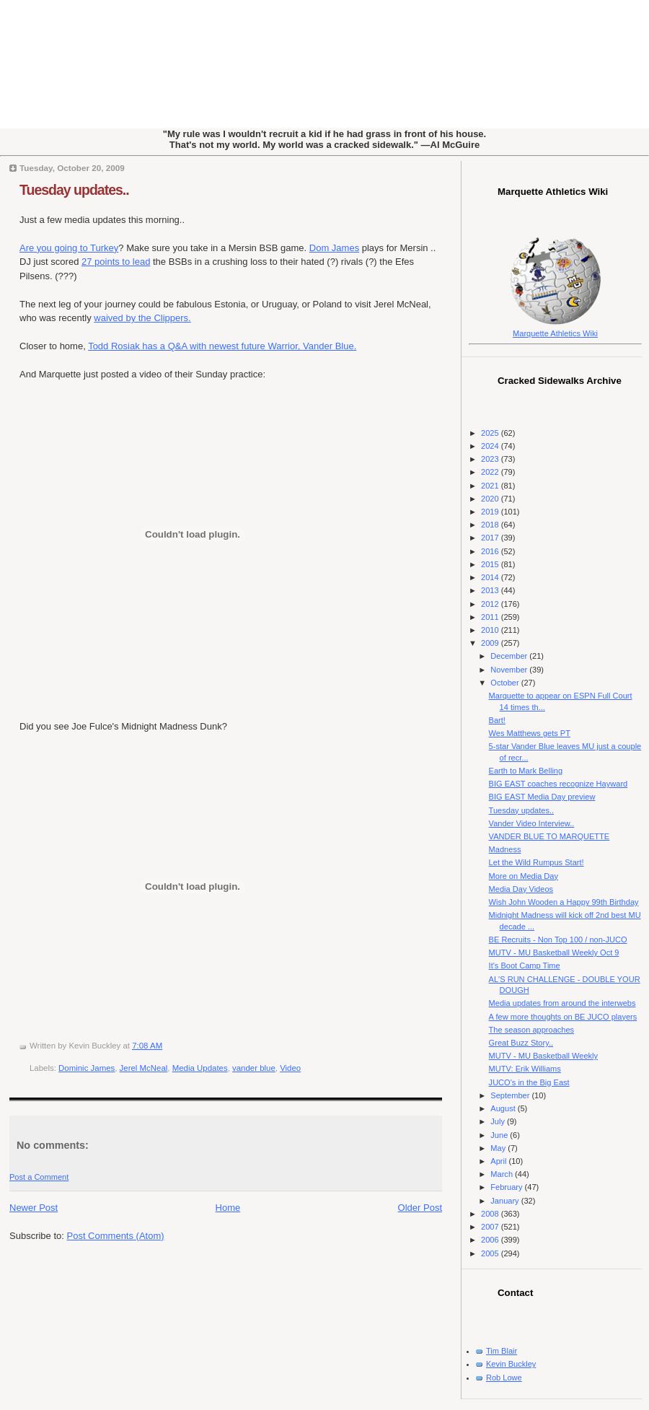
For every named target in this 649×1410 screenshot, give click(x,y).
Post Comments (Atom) (115, 1235)
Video (290, 1068)
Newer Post (33, 1207)
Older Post (420, 1207)
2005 (491, 1253)
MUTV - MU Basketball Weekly (543, 1055)
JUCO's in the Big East (529, 1082)
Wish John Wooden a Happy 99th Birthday (564, 902)
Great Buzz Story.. (521, 1042)
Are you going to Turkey (68, 247)
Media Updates (200, 1068)
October (505, 682)
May (499, 1148)
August (503, 1108)
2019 (491, 511)
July (498, 1121)
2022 (491, 472)
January (505, 1200)
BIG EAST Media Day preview (542, 796)
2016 (491, 551)
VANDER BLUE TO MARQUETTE (549, 836)
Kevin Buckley (511, 1363)
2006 (491, 1239)
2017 (491, 537)
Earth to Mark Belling (526, 770)
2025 (491, 433)
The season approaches (532, 1029)
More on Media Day (523, 876)
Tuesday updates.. (74, 190)
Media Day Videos (521, 889)
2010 (491, 630)
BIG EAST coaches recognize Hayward (558, 783)
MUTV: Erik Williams (525, 1068)
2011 (491, 617)
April (499, 1161)
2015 (491, 564)
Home (228, 1207)
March (502, 1174)
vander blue (253, 1068)
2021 (491, 485)
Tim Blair (501, 1350)
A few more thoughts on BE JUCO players (563, 1016)
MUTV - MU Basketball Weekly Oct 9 (554, 952)
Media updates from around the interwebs (562, 1003)
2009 (491, 643)
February (507, 1187)
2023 (491, 459)
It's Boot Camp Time (524, 965)
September (510, 1095)
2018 (491, 524)
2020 (491, 498)
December (509, 656)
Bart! (497, 720)
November (509, 669)
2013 (491, 590)
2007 (491, 1226)
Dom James (334, 247)
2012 (491, 604)
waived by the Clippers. (142, 317)
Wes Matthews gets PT (529, 733)
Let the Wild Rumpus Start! (536, 862)
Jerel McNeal (144, 1068)
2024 (491, 446)
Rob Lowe (504, 1377)
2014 (491, 577)
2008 (491, 1213)
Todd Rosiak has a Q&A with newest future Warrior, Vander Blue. (222, 346)
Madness (505, 849)
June (500, 1135)
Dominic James (86, 1068)
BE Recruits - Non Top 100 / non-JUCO (558, 939)
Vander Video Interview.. (532, 823)
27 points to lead (115, 261)
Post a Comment (39, 1177)
